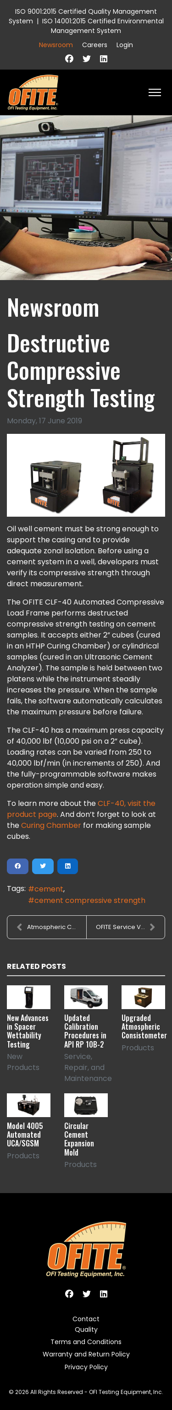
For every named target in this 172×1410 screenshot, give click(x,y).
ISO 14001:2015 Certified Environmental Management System (103, 25)
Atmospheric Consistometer (51, 927)
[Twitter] (87, 59)
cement (48, 889)
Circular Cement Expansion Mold (79, 1139)
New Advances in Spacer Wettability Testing (28, 1031)
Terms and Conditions (86, 1341)
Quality (86, 1329)
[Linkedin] (103, 59)
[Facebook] (69, 59)
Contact (86, 1319)
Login (125, 44)
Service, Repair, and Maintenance (88, 1067)
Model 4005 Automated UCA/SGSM (25, 1134)
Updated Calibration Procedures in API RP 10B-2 (85, 1031)
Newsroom (56, 44)
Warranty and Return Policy (86, 1354)
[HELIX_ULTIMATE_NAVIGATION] (155, 92)
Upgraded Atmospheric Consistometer (144, 1026)
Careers (94, 44)
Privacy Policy (86, 1367)
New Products (23, 1062)
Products (138, 1048)
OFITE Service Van (126, 927)
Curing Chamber (51, 825)
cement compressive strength (89, 900)
